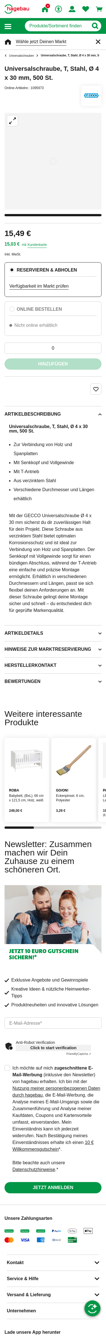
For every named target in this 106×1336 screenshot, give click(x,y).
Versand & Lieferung (29, 1294)
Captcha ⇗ (78, 1053)
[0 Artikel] (53, 348)
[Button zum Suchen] (94, 26)
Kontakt (15, 1262)
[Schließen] (98, 41)
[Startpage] (17, 9)
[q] (56, 26)
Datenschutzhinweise (33, 1169)
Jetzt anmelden (53, 1187)
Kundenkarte (37, 245)
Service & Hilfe (22, 1278)
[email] (53, 1023)
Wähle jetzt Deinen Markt (41, 41)
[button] (8, 26)
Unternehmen (21, 1310)
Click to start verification (53, 1048)
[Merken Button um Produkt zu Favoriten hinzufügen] (95, 389)
